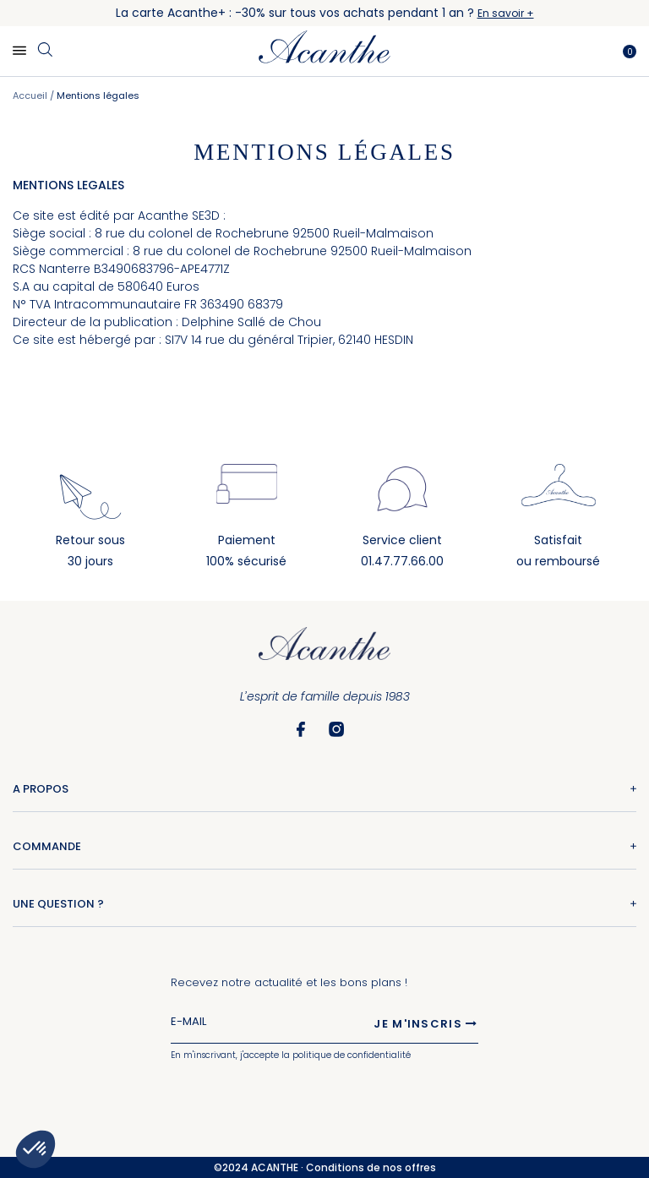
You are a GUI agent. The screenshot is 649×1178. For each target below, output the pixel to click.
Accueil (31, 95)
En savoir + (505, 13)
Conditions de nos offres (371, 1167)
